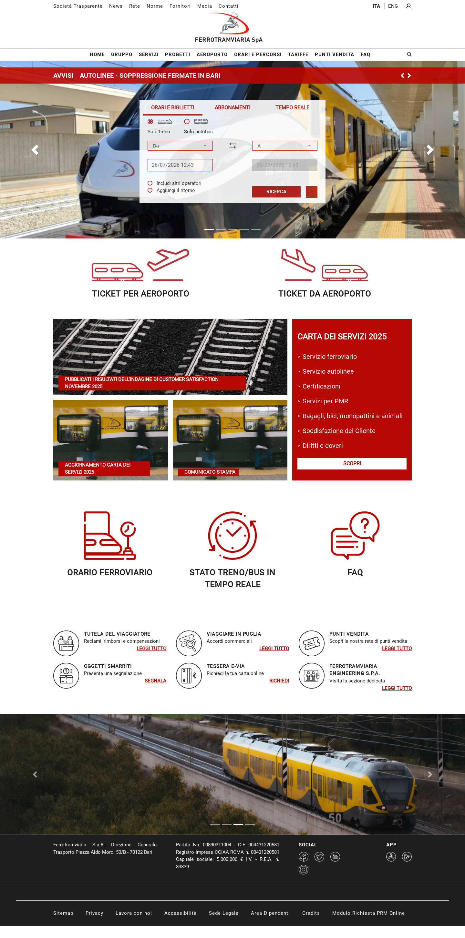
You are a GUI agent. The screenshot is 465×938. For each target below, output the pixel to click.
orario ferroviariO (109, 572)
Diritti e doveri (323, 445)
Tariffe (298, 54)
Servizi (149, 54)
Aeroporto (212, 54)
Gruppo (121, 54)
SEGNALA (155, 681)
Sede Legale (224, 925)
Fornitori (180, 6)
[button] (35, 149)
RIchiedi (279, 681)
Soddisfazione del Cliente (339, 431)
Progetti (177, 54)
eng (393, 6)
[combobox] (180, 146)
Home (97, 54)
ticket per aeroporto (140, 293)
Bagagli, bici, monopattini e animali (353, 416)
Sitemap (63, 925)
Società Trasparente (78, 6)
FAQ (365, 54)
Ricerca (276, 192)
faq (355, 572)
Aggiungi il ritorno (176, 190)
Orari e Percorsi (258, 54)
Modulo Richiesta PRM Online (368, 925)
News (116, 6)
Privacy (94, 925)
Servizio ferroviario (330, 356)
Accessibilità (180, 925)
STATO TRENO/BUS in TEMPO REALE (232, 579)
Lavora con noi (134, 925)
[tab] (172, 107)
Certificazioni (321, 386)
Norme (155, 6)
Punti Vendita (334, 54)
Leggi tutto (151, 648)
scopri (352, 463)
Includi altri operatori (179, 183)
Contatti (229, 6)
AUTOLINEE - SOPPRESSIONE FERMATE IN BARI (150, 75)
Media (204, 6)
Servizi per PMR (325, 401)
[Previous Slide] (35, 780)
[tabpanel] (232, 158)
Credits (311, 925)
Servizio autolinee (328, 371)
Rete (134, 6)
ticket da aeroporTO (324, 293)
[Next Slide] (430, 780)
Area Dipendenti (270, 925)
